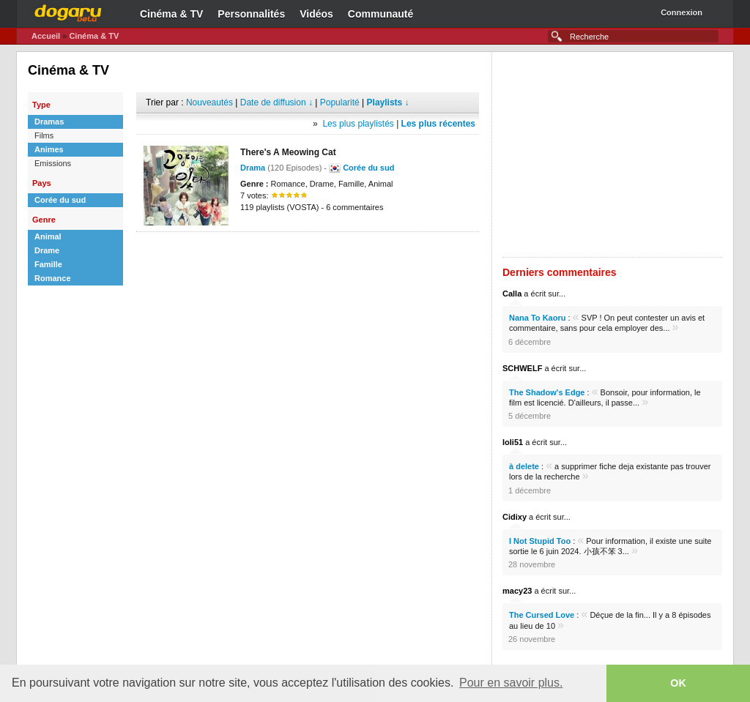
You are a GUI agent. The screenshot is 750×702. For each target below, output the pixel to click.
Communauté (380, 14)
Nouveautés (209, 102)
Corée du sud (60, 199)
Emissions (52, 163)
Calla (511, 293)
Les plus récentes (438, 124)
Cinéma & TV (171, 14)
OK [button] (678, 683)
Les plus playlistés (357, 124)
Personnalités (251, 14)
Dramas (49, 121)
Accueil (45, 35)
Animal (48, 236)
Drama (252, 167)
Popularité (340, 102)
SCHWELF (522, 368)
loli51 (512, 442)
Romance (52, 278)
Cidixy (514, 516)
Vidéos (316, 14)
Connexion (681, 12)
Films (43, 135)
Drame (46, 250)
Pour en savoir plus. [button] (510, 682)
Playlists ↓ (388, 102)
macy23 (517, 590)
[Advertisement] (307, 254)
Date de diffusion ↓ (276, 102)
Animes (49, 149)
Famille (48, 264)
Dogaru (68, 11)
